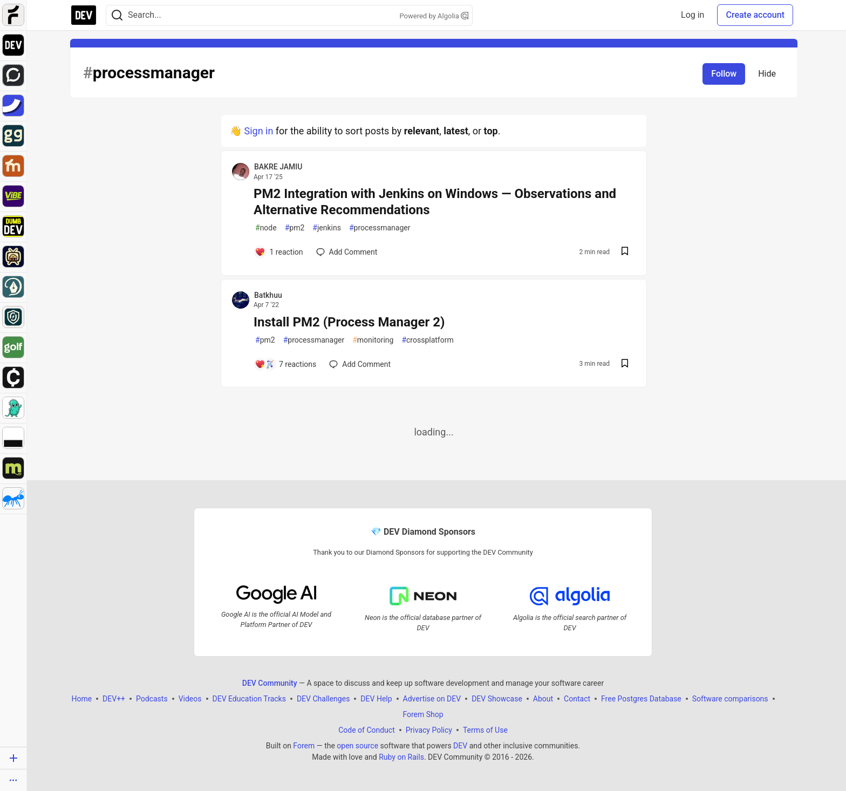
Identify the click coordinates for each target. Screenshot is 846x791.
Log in (692, 15)
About (543, 698)
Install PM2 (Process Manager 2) (349, 322)
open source (357, 745)
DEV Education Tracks (249, 698)
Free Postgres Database (641, 698)
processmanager (380, 228)
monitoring (372, 340)
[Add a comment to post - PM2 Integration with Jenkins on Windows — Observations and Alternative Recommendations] (279, 252)
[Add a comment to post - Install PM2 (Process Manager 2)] (285, 364)
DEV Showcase (497, 698)
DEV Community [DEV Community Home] (269, 683)
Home (81, 698)
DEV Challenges (323, 698)
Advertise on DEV (432, 698)
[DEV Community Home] (83, 15)
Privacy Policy (429, 730)
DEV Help (376, 698)
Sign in (258, 131)
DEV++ (114, 698)
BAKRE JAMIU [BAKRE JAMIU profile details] (278, 166)
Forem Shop (422, 714)
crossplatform (427, 340)
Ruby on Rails (401, 757)
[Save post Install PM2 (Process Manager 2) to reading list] (625, 364)
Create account (755, 15)
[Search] (117, 15)
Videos (190, 698)
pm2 (295, 228)
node (266, 228)
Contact (577, 698)
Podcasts (152, 698)
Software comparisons (730, 698)
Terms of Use (485, 730)
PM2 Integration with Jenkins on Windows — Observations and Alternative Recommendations (435, 201)
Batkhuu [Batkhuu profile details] (268, 295)
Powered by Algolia (433, 16)
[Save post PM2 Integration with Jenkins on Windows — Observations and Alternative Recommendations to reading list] (625, 252)
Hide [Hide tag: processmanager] (767, 74)
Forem (304, 745)
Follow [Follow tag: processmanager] (723, 74)
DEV (460, 745)
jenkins (326, 228)
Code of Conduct (366, 730)
